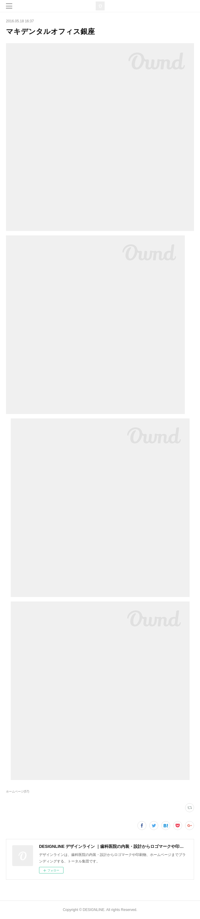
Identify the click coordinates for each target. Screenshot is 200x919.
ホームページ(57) (17, 791)
